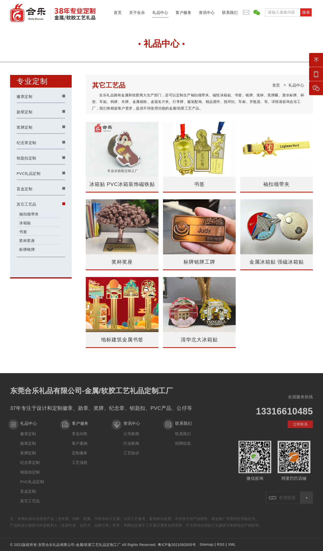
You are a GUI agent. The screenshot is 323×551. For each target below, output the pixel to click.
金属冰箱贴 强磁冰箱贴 (276, 262)
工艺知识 (131, 456)
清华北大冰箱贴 (199, 339)
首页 (118, 14)
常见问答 (80, 437)
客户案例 (80, 447)
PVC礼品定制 (28, 173)
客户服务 (183, 14)
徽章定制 (24, 96)
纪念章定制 (26, 143)
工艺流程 (80, 466)
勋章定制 (24, 112)
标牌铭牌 (27, 249)
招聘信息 (183, 447)
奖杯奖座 (27, 240)
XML (232, 544)
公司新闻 (131, 437)
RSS (221, 544)
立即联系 (300, 428)
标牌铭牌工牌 (199, 262)
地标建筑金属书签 (122, 339)
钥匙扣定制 (26, 158)
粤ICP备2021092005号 (177, 545)
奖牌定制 (24, 127)
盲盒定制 (24, 189)
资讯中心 (206, 14)
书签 (23, 232)
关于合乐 (137, 14)
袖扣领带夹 (29, 214)
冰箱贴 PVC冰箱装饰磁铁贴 (122, 184)
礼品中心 (160, 14)
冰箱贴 (25, 223)
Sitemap (206, 544)
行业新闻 (131, 447)
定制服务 (80, 456)
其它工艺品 (26, 204)
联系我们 (230, 14)
